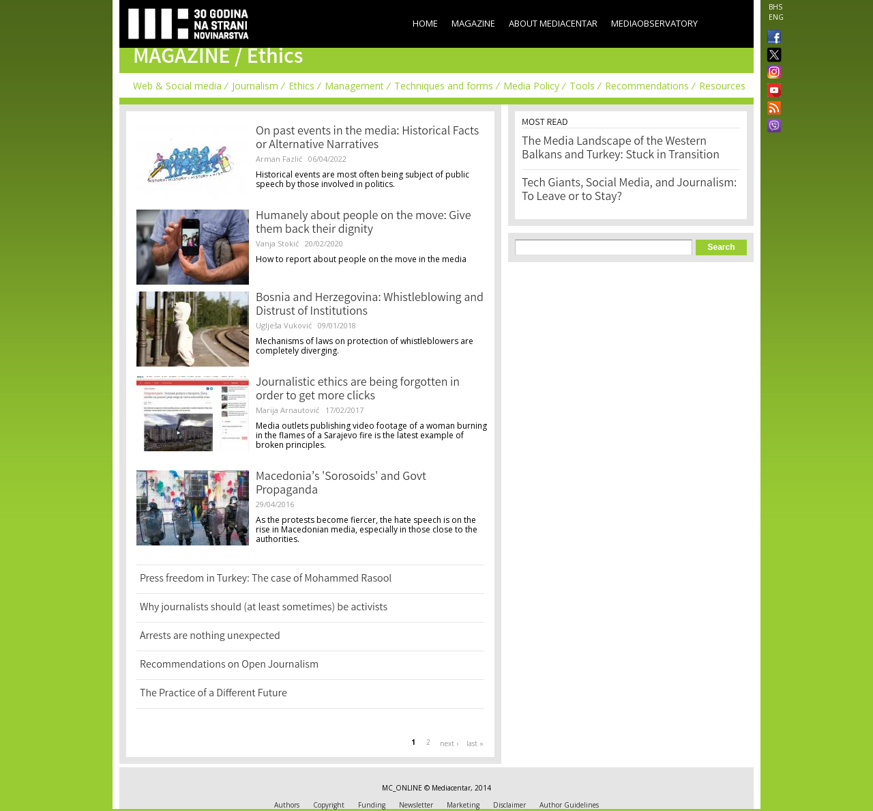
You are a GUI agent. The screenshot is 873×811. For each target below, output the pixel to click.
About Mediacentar (553, 23)
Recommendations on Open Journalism (229, 665)
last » (475, 743)
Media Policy (531, 85)
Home (425, 23)
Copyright (328, 805)
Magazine (473, 23)
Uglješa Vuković (284, 325)
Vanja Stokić (277, 243)
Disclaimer (509, 805)
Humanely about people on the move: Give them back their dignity (363, 223)
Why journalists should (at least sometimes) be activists (263, 608)
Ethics (301, 85)
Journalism (255, 85)
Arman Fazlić (279, 159)
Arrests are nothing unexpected (210, 636)
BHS (775, 7)
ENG (776, 17)
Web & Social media (177, 85)
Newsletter (416, 805)
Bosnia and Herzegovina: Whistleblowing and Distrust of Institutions (370, 305)
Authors (286, 805)
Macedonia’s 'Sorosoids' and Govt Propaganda (341, 484)
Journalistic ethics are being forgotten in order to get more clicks (358, 390)
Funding (371, 805)
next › (449, 743)
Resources (722, 85)
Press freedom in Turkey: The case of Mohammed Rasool (265, 579)
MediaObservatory (654, 23)
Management (354, 85)
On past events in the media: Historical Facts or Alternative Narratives (367, 138)
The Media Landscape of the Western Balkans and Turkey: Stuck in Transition (621, 149)
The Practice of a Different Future (213, 694)
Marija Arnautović (287, 410)
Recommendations (647, 85)
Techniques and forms (443, 85)
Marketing (463, 805)
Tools (582, 85)
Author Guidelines (569, 805)
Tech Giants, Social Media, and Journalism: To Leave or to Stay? (629, 190)
